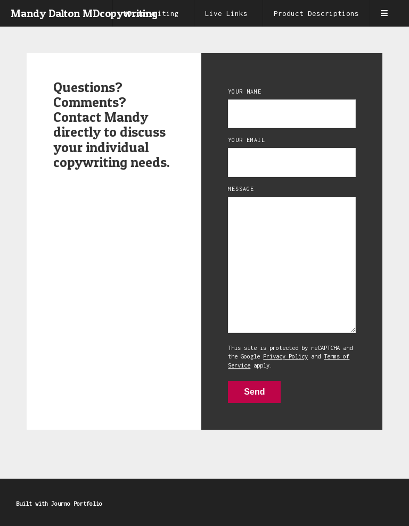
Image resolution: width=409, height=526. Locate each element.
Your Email (246, 140)
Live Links (226, 13)
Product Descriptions (316, 13)
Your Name (244, 91)
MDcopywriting (151, 13)
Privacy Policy (285, 356)
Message (241, 189)
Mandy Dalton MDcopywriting (84, 13)
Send (254, 391)
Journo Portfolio (76, 503)
